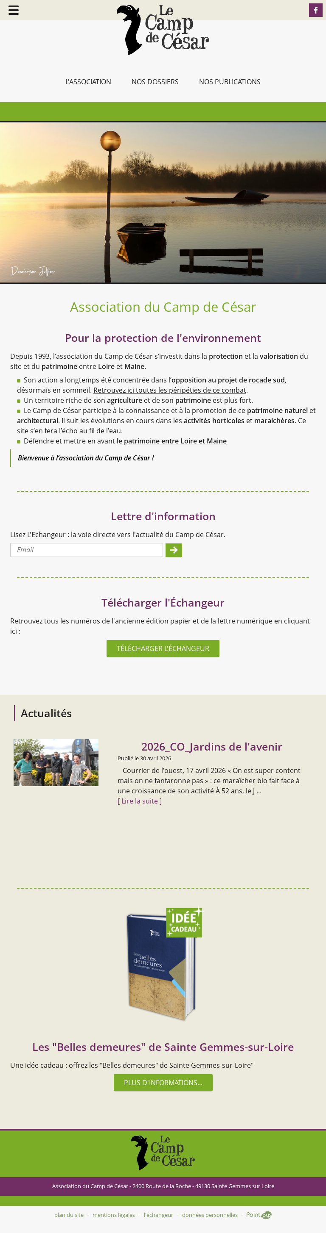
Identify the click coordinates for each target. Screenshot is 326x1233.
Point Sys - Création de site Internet (259, 1215)
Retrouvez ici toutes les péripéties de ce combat (169, 390)
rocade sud (267, 380)
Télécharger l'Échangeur (163, 648)
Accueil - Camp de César (163, 30)
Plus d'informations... (163, 1082)
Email (25, 549)
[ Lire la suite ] (140, 801)
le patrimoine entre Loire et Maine (172, 441)
